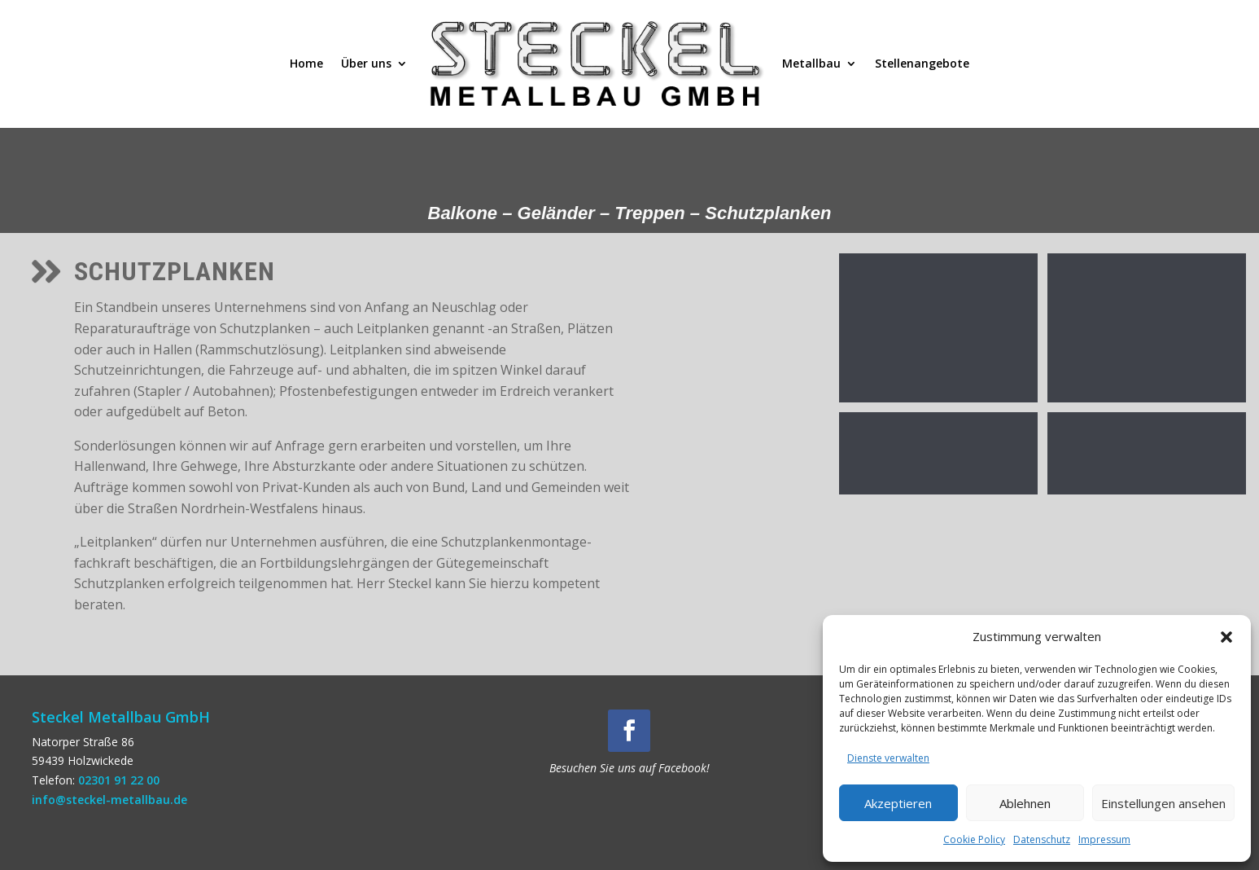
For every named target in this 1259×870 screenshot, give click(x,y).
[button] (1226, 637)
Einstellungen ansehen (1163, 803)
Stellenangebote (922, 63)
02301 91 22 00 (119, 780)
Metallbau (811, 63)
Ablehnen (1025, 803)
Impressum (1104, 839)
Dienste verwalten (888, 758)
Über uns (366, 63)
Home (306, 63)
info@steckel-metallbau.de (109, 799)
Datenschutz (1041, 839)
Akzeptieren (898, 803)
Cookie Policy (974, 839)
